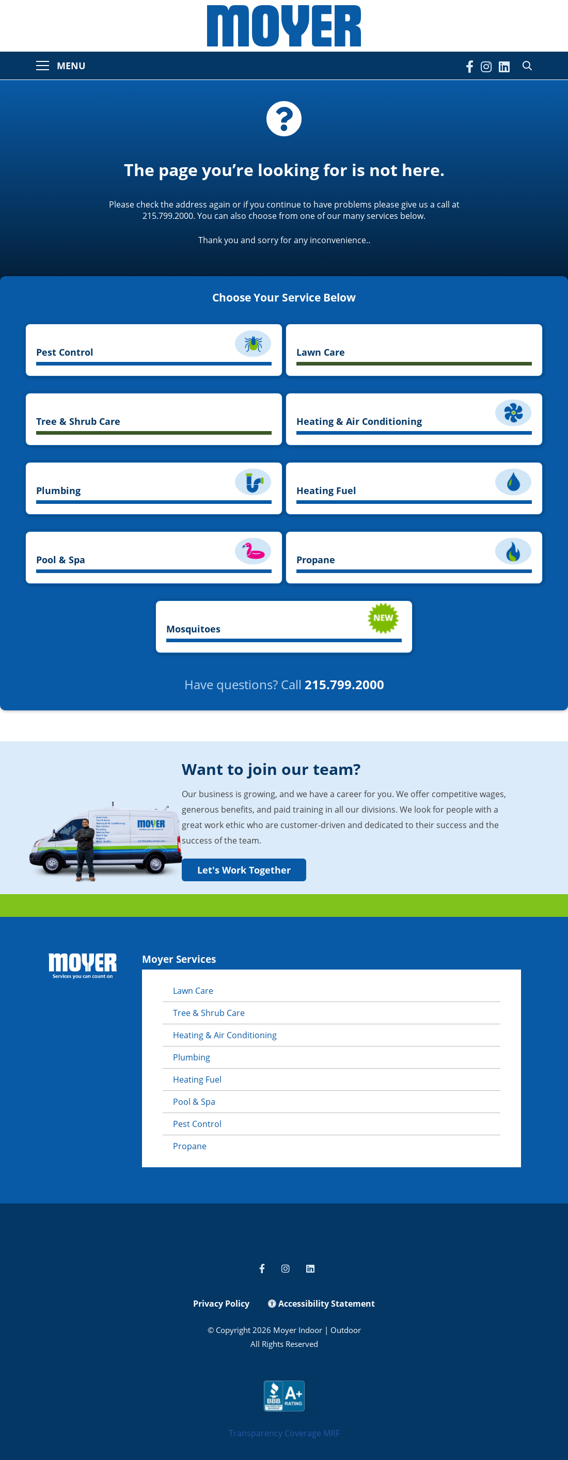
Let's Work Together (244, 870)
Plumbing (191, 1057)
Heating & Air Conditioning (225, 1035)
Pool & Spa (194, 1101)
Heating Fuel (197, 1079)
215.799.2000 (344, 684)
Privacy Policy (221, 1303)
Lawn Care (193, 990)
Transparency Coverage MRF (284, 1433)
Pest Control (197, 1124)
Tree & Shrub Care (209, 1013)
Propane (190, 1146)
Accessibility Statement (321, 1303)
